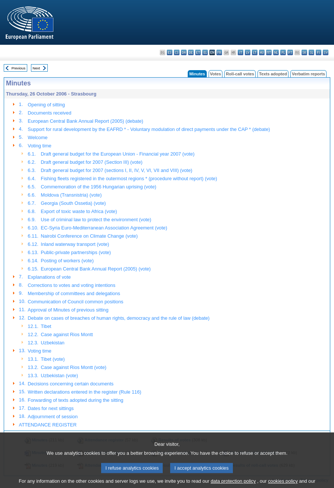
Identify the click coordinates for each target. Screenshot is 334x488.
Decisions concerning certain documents (70, 384)
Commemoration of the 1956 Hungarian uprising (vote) (98, 187)
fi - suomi (318, 52)
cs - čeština (177, 52)
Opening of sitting (46, 104)
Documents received (49, 113)
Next (36, 68)
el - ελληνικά (205, 52)
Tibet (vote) (53, 359)
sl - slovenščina (311, 52)
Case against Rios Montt (67, 334)
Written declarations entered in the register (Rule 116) (84, 392)
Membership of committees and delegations (74, 293)
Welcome (37, 137)
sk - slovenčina (304, 52)
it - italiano (240, 52)
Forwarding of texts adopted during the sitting (75, 400)
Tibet (46, 326)
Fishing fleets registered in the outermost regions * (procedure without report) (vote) (129, 178)
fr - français (219, 52)
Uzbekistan (52, 342)
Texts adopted (273, 74)
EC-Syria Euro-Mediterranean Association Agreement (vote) (104, 228)
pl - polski (283, 52)
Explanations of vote (49, 277)
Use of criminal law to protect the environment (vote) (96, 219)
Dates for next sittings (51, 408)
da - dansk (184, 52)
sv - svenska (325, 52)
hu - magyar (262, 52)
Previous (18, 68)
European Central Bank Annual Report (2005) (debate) (85, 121)
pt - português (290, 52)
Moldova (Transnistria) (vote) (71, 195)
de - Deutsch (191, 52)
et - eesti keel (198, 52)
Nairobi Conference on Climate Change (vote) (89, 236)
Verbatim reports (308, 74)
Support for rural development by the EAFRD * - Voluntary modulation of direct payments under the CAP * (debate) (149, 129)
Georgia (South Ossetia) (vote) (73, 203)
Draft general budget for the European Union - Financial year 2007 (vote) (117, 154)
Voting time (39, 145)
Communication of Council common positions (75, 301)
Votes (215, 74)
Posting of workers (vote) (67, 260)
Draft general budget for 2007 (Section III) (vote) (91, 162)
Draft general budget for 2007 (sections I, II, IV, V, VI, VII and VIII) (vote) (116, 170)
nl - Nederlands (276, 52)
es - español (169, 52)
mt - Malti (269, 52)
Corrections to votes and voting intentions (71, 285)
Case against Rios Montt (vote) (73, 367)
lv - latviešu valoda (247, 52)
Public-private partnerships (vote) (76, 252)
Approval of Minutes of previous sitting (68, 310)
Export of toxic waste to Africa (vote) (79, 211)
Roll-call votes (240, 74)
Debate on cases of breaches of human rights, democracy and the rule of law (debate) (118, 318)
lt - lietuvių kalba (254, 52)
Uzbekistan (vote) (59, 375)
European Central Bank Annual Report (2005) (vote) (96, 269)
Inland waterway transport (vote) (75, 244)
